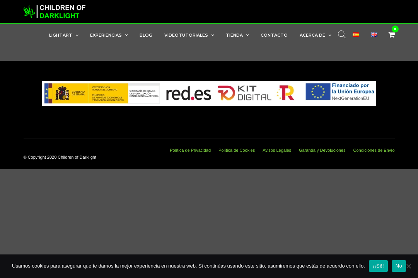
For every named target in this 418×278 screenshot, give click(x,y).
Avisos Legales (277, 150)
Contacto (274, 35)
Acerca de (312, 35)
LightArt (60, 35)
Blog (146, 35)
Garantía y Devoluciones (322, 150)
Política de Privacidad (190, 150)
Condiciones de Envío (373, 150)
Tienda (234, 35)
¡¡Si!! (378, 266)
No (399, 266)
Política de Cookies (236, 150)
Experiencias (106, 35)
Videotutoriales (186, 35)
